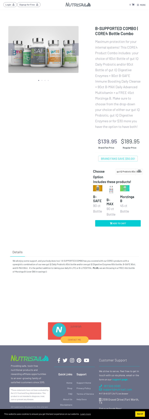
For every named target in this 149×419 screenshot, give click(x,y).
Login (10, 4)
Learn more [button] (85, 414)
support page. (120, 379)
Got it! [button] (140, 414)
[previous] (11, 49)
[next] (75, 49)
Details (17, 252)
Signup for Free (28, 4)
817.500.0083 (109, 386)
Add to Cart (118, 223)
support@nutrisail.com (115, 389)
